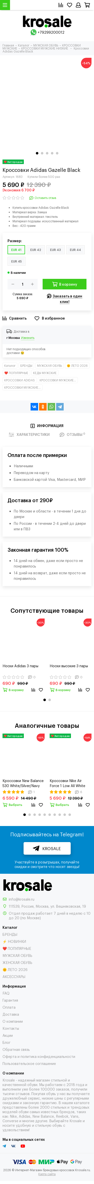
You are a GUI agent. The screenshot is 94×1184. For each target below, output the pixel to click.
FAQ (6, 993)
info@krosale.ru (21, 899)
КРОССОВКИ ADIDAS (19, 380)
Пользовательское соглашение (29, 1063)
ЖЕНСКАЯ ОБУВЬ (17, 962)
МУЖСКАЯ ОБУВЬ (49, 366)
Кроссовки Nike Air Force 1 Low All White (67, 783)
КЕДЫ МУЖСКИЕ (45, 373)
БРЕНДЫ (26, 366)
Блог (7, 1042)
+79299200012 (51, 32)
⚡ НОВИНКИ (14, 941)
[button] (37, 153)
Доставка (11, 1014)
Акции (8, 1035)
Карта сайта (47, 1174)
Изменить (27, 338)
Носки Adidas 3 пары (20, 665)
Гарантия (10, 1000)
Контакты (11, 1028)
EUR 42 (35, 250)
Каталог (10, 366)
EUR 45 (16, 261)
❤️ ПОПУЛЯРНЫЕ (16, 373)
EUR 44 (75, 250)
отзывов (23, 1093)
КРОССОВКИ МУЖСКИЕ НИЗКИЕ (23, 387)
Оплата (9, 1007)
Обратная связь (16, 1049)
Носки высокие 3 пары (69, 665)
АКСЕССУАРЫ (14, 976)
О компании (13, 1021)
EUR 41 (16, 250)
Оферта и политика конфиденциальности (39, 1056)
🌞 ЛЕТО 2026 (77, 366)
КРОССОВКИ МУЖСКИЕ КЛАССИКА (59, 380)
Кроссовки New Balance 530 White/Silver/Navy (23, 783)
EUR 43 (55, 250)
